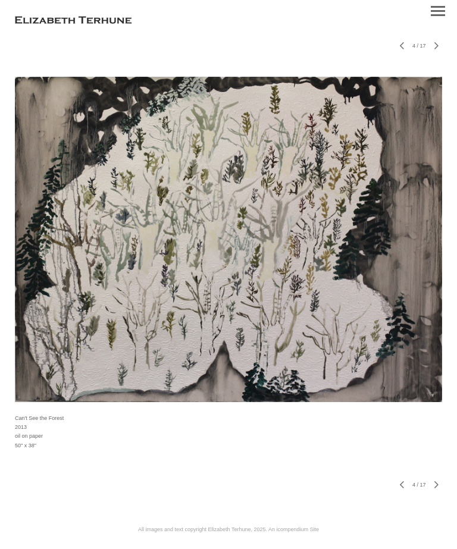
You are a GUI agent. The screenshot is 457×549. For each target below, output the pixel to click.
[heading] (73, 21)
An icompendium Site (293, 529)
